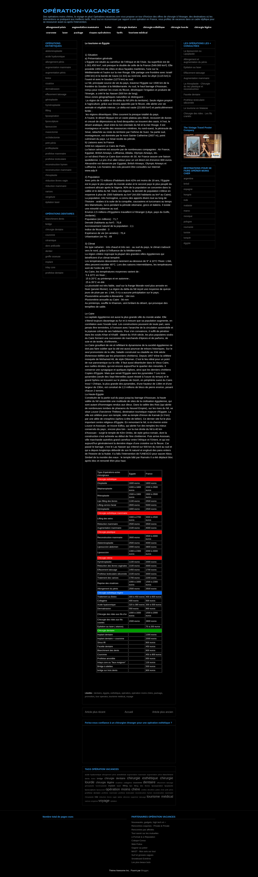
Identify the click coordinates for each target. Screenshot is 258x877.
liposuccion (100, 790)
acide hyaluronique (93, 774)
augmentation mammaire (85, 27)
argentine (188, 178)
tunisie (187, 232)
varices (87, 801)
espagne (188, 189)
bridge (100, 778)
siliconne (126, 797)
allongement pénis (56, 27)
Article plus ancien (162, 712)
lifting (125, 785)
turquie (187, 237)
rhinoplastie (89, 797)
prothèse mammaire (109, 793)
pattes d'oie (159, 790)
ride (96, 797)
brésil (186, 183)
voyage (129, 696)
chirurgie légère (202, 27)
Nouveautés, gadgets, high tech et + (148, 822)
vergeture (94, 801)
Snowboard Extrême (141, 858)
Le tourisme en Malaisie (196, 108)
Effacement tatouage (194, 72)
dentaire (98, 693)
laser (65, 33)
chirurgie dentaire (127, 27)
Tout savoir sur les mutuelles (144, 833)
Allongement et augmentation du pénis (195, 60)
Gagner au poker (139, 848)
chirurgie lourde (179, 27)
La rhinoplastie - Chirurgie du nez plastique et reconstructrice (197, 86)
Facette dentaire (192, 94)
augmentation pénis (154, 775)
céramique (50, 240)
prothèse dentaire (92, 793)
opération (126, 693)
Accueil (129, 712)
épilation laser (52, 202)
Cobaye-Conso (138, 840)
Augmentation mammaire (196, 78)
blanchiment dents (54, 218)
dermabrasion (52, 89)
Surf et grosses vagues (142, 855)
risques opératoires (100, 33)
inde (186, 200)
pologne (188, 221)
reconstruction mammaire (163, 793)
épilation (113, 801)
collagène (128, 783)
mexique (188, 216)
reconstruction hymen (143, 793)
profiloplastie (51, 148)
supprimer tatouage (138, 797)
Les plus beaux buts (141, 862)
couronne (51, 33)
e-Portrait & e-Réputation (143, 837)
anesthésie (121, 774)
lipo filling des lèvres (139, 786)
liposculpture (90, 790)
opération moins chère (142, 693)
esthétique (115, 693)
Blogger (144, 870)
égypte (106, 693)
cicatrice (119, 783)
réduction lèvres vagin (108, 797)
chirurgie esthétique (154, 27)
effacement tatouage (165, 783)
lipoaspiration (157, 786)
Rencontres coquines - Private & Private (150, 826)
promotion (89, 696)
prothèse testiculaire (126, 793)
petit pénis (169, 790)
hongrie (187, 194)
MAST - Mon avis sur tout (143, 851)
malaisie (188, 205)
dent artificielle (52, 245)
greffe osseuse (53, 256)
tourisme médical (138, 33)
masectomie (51, 132)
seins (120, 797)
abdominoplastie (53, 51)
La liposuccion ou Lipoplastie (192, 52)
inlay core (50, 267)
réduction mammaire (55, 186)
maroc (187, 210)
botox (108, 27)
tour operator (102, 696)
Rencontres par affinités (142, 829)
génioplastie (89, 786)
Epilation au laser (192, 67)
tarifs (120, 33)
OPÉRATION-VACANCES (81, 11)
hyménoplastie (101, 786)
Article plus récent (95, 712)
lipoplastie (169, 786)
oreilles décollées (148, 790)
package (78, 33)
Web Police (136, 844)
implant (111, 785)
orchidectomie (52, 137)
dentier (48, 251)
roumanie (188, 227)
